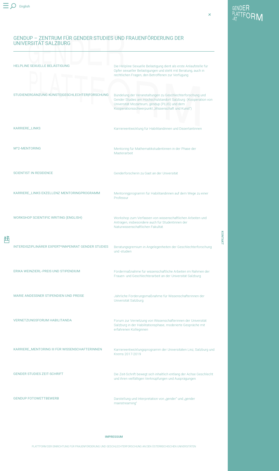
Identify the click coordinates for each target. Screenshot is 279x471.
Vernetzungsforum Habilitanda (42, 320)
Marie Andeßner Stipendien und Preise (48, 296)
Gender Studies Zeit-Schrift (38, 374)
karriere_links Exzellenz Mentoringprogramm (56, 193)
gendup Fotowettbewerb (36, 398)
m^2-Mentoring (27, 148)
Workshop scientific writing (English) (47, 217)
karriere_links (26, 128)
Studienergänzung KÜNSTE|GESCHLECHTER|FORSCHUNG (61, 95)
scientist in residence (33, 173)
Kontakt (222, 238)
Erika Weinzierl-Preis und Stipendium (46, 271)
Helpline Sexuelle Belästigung (41, 66)
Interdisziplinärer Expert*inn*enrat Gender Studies (60, 246)
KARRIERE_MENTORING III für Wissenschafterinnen (57, 349)
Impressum (114, 436)
